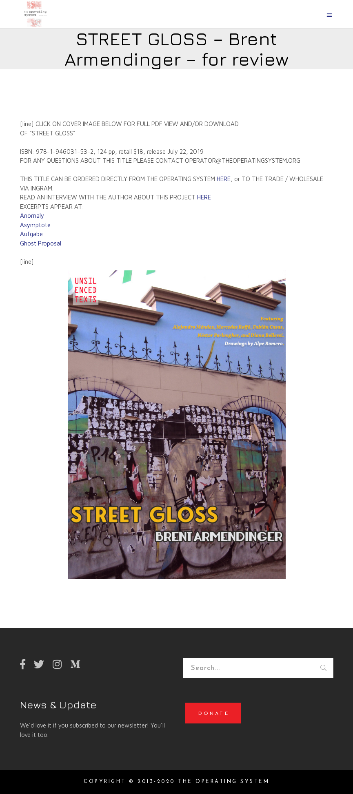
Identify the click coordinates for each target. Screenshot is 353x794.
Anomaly (32, 215)
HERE (224, 178)
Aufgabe (31, 233)
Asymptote (35, 224)
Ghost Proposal (40, 243)
